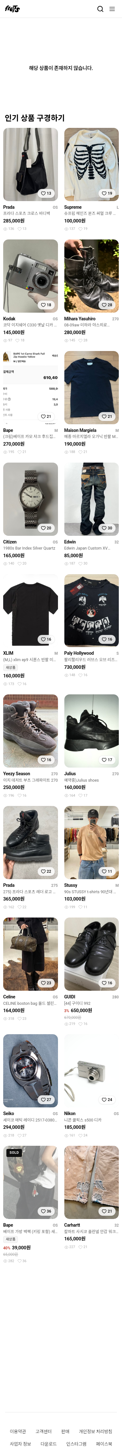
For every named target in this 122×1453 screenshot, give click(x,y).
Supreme (73, 207)
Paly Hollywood (79, 653)
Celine (9, 996)
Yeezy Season (16, 773)
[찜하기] (46, 193)
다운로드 (48, 1444)
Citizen (10, 541)
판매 (65, 1431)
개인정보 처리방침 (95, 1431)
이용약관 (18, 1431)
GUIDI (69, 996)
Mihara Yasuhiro (80, 318)
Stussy (70, 885)
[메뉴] (112, 9)
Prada (8, 207)
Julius (70, 773)
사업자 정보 (20, 1444)
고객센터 (43, 1431)
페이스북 (104, 1444)
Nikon (69, 1113)
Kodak (9, 318)
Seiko (8, 1113)
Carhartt (72, 1225)
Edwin (70, 541)
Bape (8, 430)
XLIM (8, 653)
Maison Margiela (80, 430)
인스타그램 (76, 1444)
